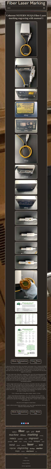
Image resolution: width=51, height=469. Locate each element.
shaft (38, 431)
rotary (13, 438)
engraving (22, 448)
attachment (30, 451)
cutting (25, 441)
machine (14, 434)
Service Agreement (26, 466)
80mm (23, 435)
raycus (13, 448)
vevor (43, 441)
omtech (24, 445)
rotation (23, 451)
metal (12, 444)
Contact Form (26, 460)
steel (15, 441)
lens (36, 451)
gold (32, 432)
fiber (21, 431)
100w (36, 445)
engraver (34, 438)
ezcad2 (30, 441)
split (27, 432)
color (20, 441)
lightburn (14, 432)
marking (33, 434)
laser (30, 444)
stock (41, 439)
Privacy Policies (26, 463)
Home (26, 457)
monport (37, 441)
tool (26, 439)
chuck (18, 445)
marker (39, 448)
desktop (32, 448)
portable (10, 441)
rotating (41, 435)
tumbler (20, 439)
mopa (17, 451)
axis (41, 444)
